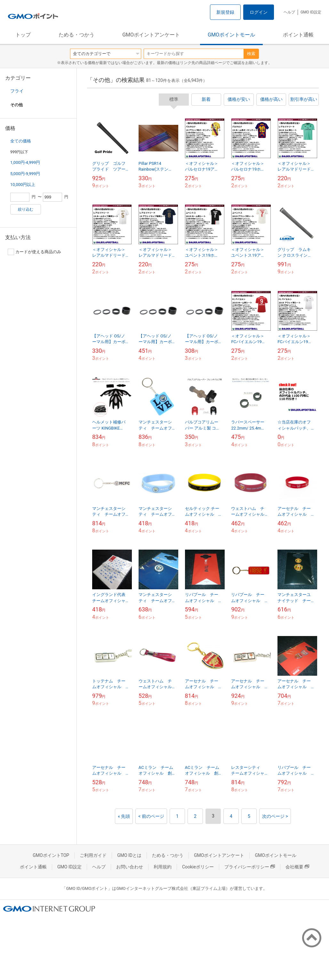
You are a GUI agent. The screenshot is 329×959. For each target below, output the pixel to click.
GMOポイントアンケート (151, 35)
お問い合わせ (129, 866)
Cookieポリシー (198, 866)
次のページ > (275, 816)
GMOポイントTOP (51, 855)
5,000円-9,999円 (25, 173)
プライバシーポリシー (249, 866)
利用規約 (163, 866)
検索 (251, 53)
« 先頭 (124, 816)
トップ (23, 35)
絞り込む (25, 209)
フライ (17, 90)
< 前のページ (151, 816)
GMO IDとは (129, 855)
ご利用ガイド (93, 855)
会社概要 (297, 866)
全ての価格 (20, 141)
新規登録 (225, 12)
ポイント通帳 (298, 35)
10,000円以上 (22, 184)
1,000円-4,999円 (25, 162)
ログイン (259, 12)
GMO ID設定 (311, 12)
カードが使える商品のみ (34, 252)
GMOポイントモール (231, 35)
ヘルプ (289, 12)
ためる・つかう (76, 35)
